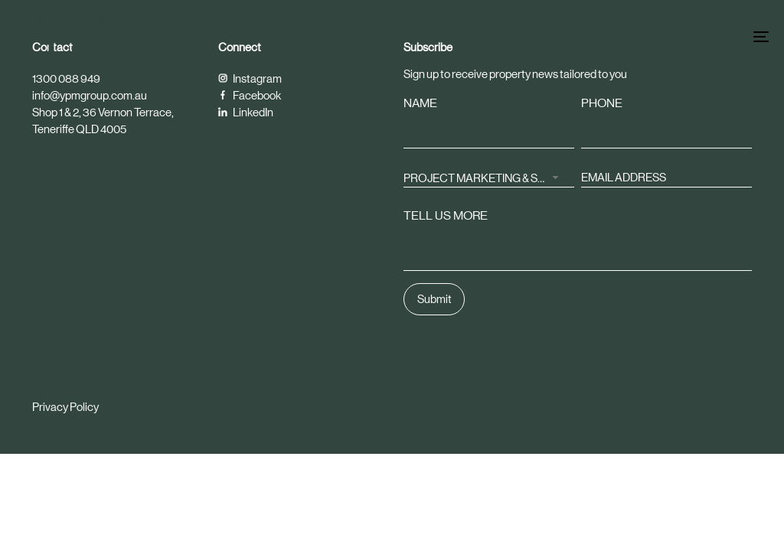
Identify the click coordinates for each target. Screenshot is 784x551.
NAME (420, 103)
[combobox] (488, 177)
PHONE (601, 103)
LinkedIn (245, 112)
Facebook (249, 95)
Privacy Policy (65, 406)
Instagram (250, 78)
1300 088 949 (66, 78)
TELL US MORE (445, 215)
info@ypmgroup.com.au (89, 95)
